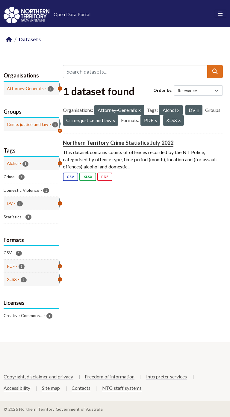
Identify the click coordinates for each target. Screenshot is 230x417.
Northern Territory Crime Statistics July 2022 (118, 142)
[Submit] (215, 71)
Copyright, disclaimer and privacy (38, 376)
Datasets (30, 39)
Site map (51, 388)
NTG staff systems (122, 388)
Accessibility (17, 388)
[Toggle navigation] (220, 14)
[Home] (9, 39)
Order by (162, 90)
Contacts (81, 388)
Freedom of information (109, 376)
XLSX (88, 176)
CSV (70, 176)
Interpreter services (166, 376)
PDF (104, 176)
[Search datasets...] (135, 71)
